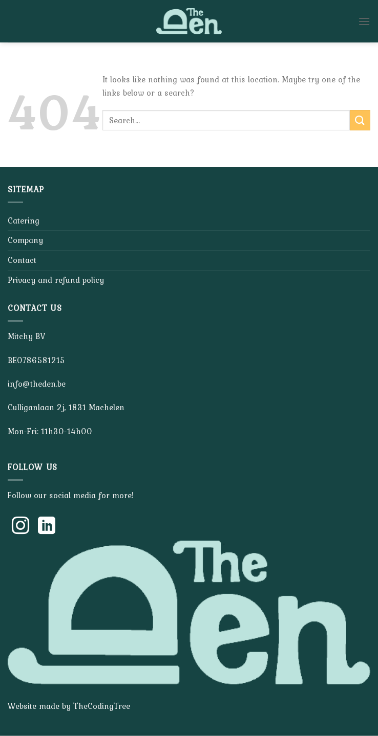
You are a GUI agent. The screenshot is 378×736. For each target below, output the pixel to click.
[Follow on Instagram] (20, 527)
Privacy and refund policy (56, 280)
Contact (22, 260)
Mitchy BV (26, 336)
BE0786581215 (36, 360)
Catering (23, 220)
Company (25, 240)
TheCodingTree (101, 706)
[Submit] (360, 120)
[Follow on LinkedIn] (46, 527)
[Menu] (364, 21)
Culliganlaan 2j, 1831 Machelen (66, 407)
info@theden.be (37, 383)
